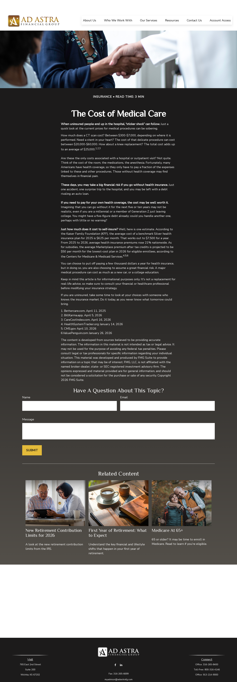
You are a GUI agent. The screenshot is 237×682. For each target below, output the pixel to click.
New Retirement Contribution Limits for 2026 (54, 523)
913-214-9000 (210, 664)
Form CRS (122, 675)
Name (26, 387)
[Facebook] (115, 655)
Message (28, 409)
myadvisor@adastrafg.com (118, 669)
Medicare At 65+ (167, 520)
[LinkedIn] (121, 655)
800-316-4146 (212, 659)
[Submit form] (32, 440)
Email (124, 387)
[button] (89, 10)
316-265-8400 (210, 654)
